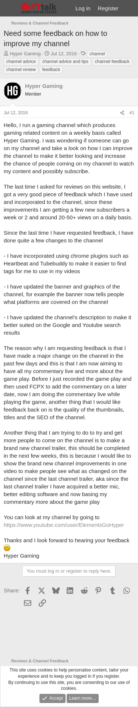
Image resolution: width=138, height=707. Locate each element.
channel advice (21, 61)
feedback (51, 69)
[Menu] (10, 8)
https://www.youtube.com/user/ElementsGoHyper (64, 525)
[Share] (122, 113)
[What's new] (129, 8)
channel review (21, 69)
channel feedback (112, 61)
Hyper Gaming (25, 53)
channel (97, 53)
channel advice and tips (65, 61)
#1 (132, 112)
